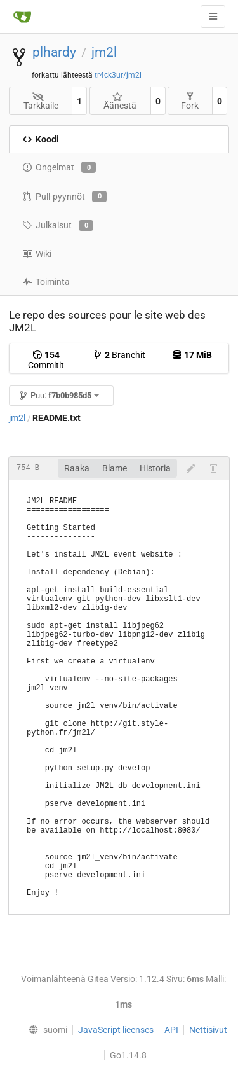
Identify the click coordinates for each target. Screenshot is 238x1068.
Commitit (46, 360)
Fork (190, 101)
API (171, 1030)
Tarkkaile (40, 101)
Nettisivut (208, 1030)
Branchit (119, 355)
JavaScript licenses (116, 1030)
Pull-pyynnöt (64, 196)
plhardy (54, 52)
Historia (155, 468)
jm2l (104, 52)
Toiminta (46, 282)
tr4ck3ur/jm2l (118, 75)
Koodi (40, 139)
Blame (114, 468)
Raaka (76, 468)
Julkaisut (57, 226)
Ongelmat (59, 167)
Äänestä (119, 101)
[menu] (45, 1030)
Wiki (36, 254)
